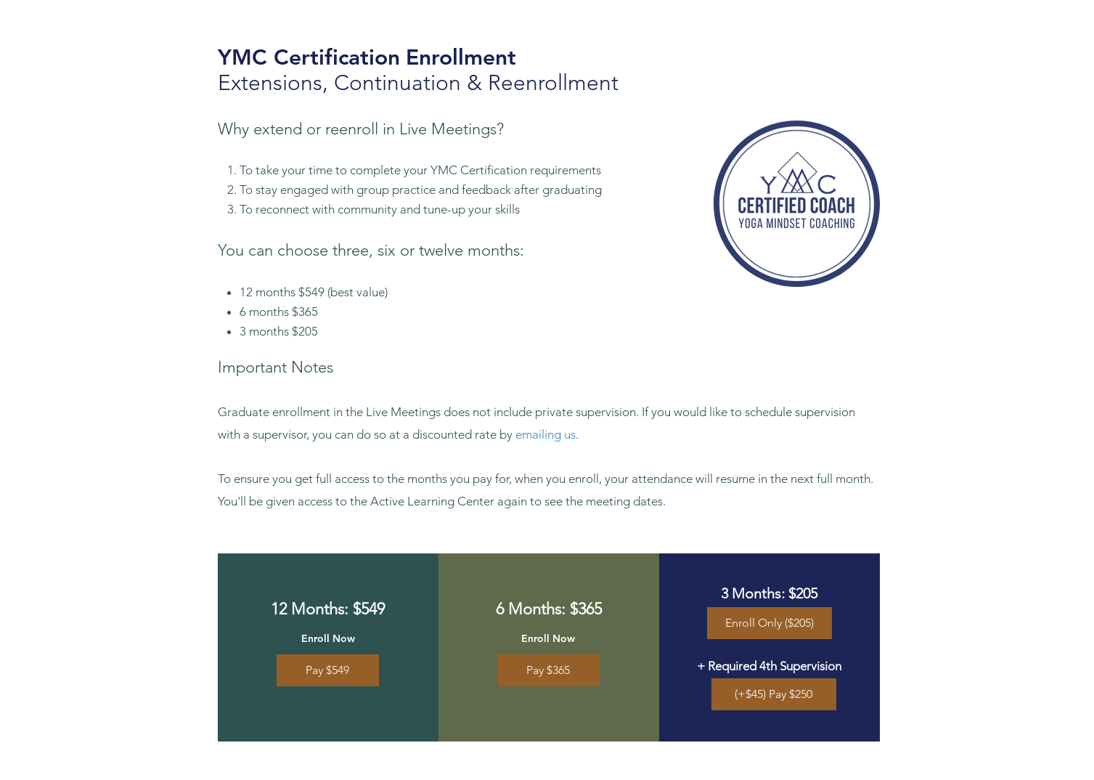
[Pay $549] (328, 670)
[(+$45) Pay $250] (773, 694)
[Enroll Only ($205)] (769, 623)
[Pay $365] (548, 670)
